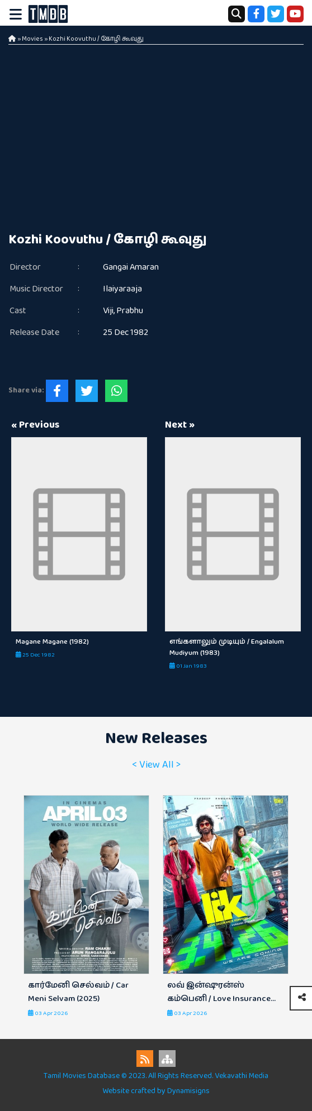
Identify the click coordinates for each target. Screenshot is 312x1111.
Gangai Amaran (131, 267)
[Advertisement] (156, 128)
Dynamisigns (188, 1091)
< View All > (156, 765)
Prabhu (129, 311)
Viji (108, 311)
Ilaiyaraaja (122, 289)
